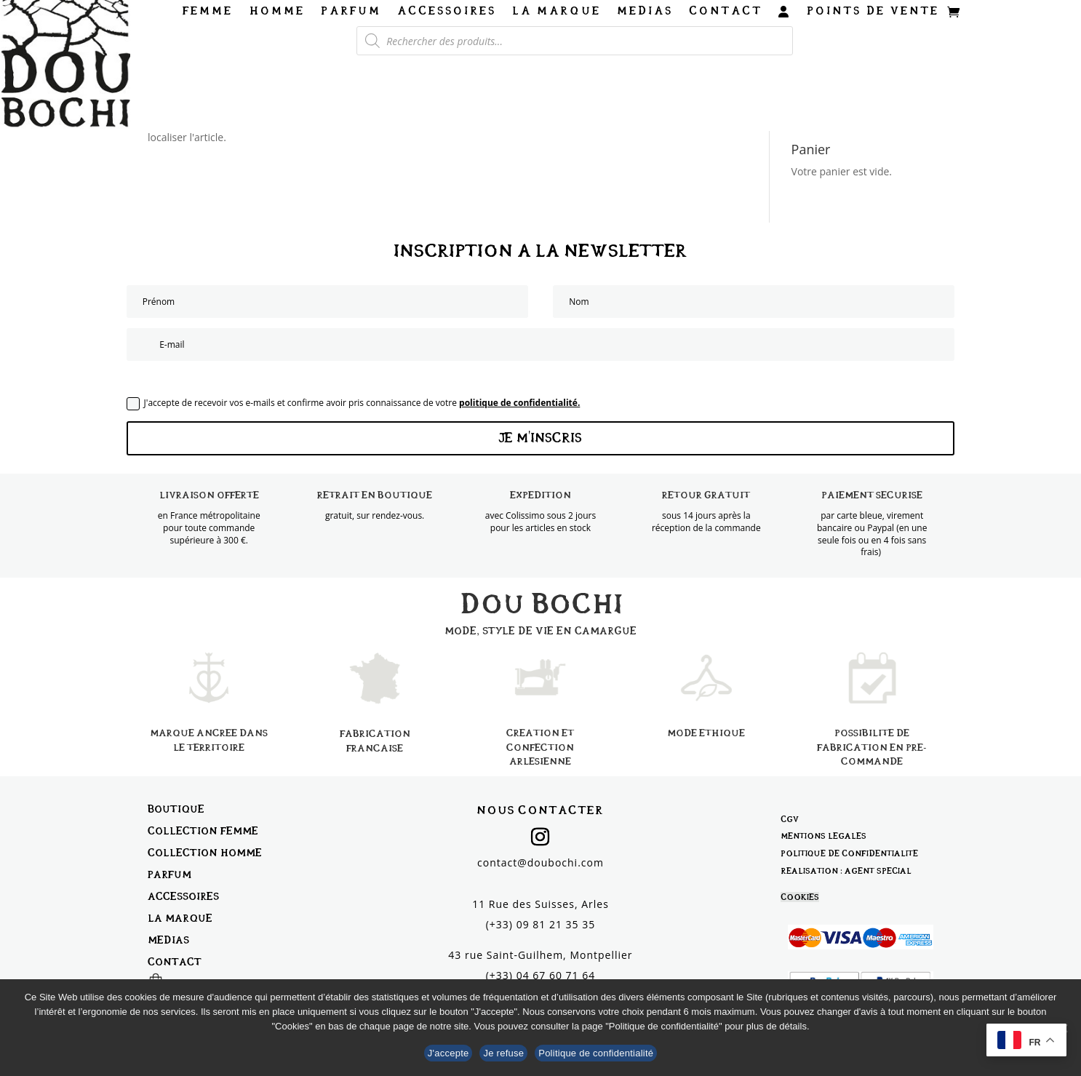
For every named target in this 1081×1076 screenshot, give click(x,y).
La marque (556, 11)
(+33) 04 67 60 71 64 (541, 975)
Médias (645, 11)
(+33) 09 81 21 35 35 (541, 924)
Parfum (351, 11)
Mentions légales (823, 836)
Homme (277, 11)
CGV (790, 819)
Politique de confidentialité (849, 853)
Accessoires (446, 11)
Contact (725, 11)
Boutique (176, 808)
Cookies (800, 897)
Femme (208, 11)
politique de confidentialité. (519, 402)
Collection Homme (205, 852)
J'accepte (448, 1053)
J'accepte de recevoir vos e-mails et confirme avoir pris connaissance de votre (354, 403)
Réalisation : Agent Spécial (846, 871)
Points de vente (873, 11)
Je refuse (503, 1053)
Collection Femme (203, 830)
